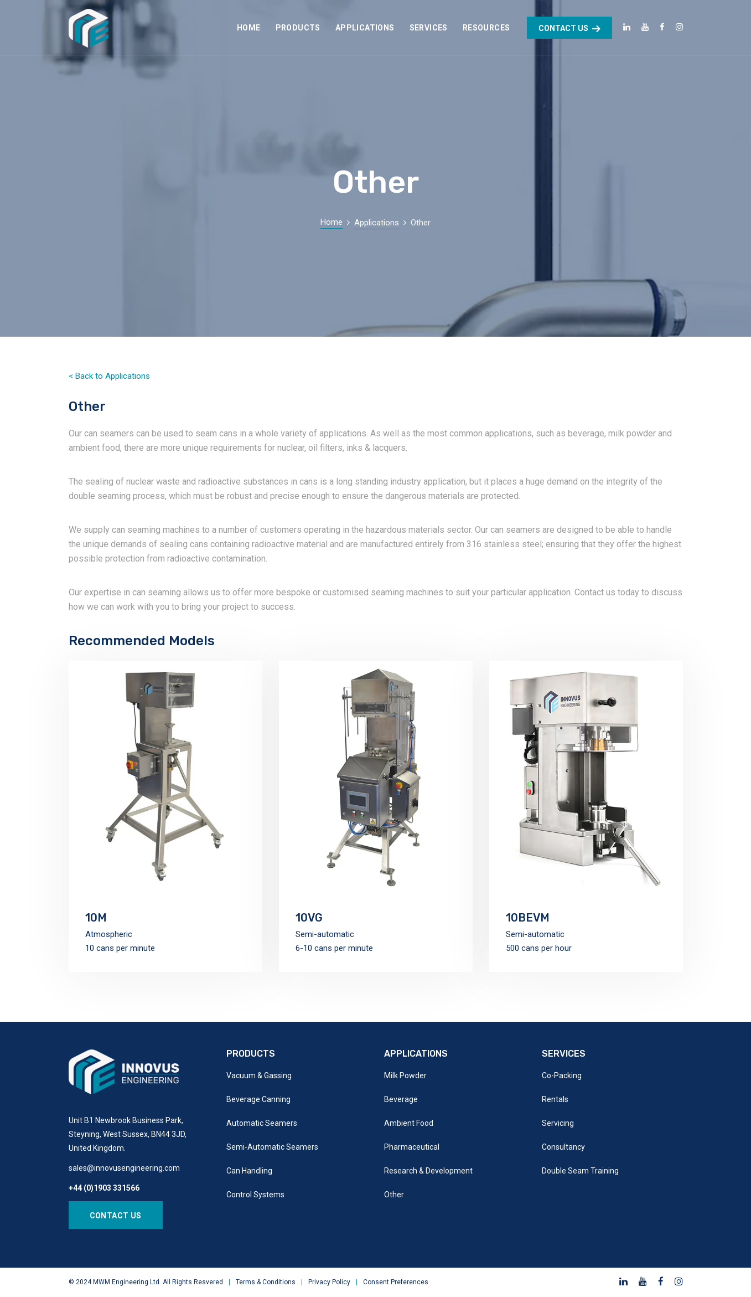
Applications (376, 223)
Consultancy (563, 1146)
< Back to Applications (109, 376)
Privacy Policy (329, 1282)
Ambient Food (408, 1123)
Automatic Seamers (261, 1123)
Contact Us (116, 1215)
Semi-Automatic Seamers (272, 1146)
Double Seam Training (580, 1170)
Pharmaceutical (411, 1146)
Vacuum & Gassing (259, 1075)
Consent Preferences (395, 1282)
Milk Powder (405, 1075)
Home (331, 222)
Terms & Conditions (266, 1282)
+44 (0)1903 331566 (104, 1187)
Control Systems (255, 1194)
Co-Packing (562, 1075)
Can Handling (249, 1170)
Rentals (555, 1099)
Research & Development (428, 1170)
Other (394, 1194)
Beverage (401, 1099)
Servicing (558, 1123)
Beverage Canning (258, 1099)
